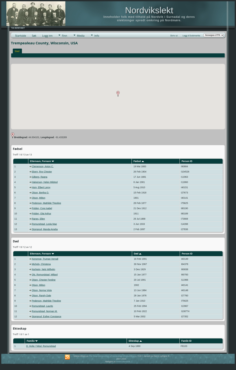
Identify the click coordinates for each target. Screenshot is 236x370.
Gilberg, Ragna (39, 177)
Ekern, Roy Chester (42, 171)
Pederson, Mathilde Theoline (46, 203)
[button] (118, 94)
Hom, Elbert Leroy (41, 187)
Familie (32, 341)
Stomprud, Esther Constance (46, 316)
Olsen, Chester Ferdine (44, 280)
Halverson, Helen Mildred (45, 182)
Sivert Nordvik (123, 361)
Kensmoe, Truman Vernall (45, 259)
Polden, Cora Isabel (42, 208)
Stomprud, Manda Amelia (45, 229)
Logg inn (47, 35)
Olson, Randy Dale (41, 295)
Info (96, 35)
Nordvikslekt (149, 10)
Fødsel (139, 161)
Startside (20, 35)
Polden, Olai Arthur (41, 213)
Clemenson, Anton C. (42, 166)
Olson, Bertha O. (40, 192)
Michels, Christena (41, 264)
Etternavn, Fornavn (42, 161)
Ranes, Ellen (38, 218)
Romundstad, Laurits (42, 306)
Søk (34, 35)
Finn (64, 35)
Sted (17, 51)
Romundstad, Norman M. (44, 311)
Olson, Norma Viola (42, 290)
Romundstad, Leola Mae (44, 224)
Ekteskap (135, 341)
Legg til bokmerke (191, 35)
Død (137, 253)
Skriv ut (174, 35)
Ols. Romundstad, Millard (45, 274)
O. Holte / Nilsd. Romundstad (41, 346)
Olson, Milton (38, 198)
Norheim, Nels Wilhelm (43, 269)
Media (81, 35)
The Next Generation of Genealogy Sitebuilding (112, 356)
